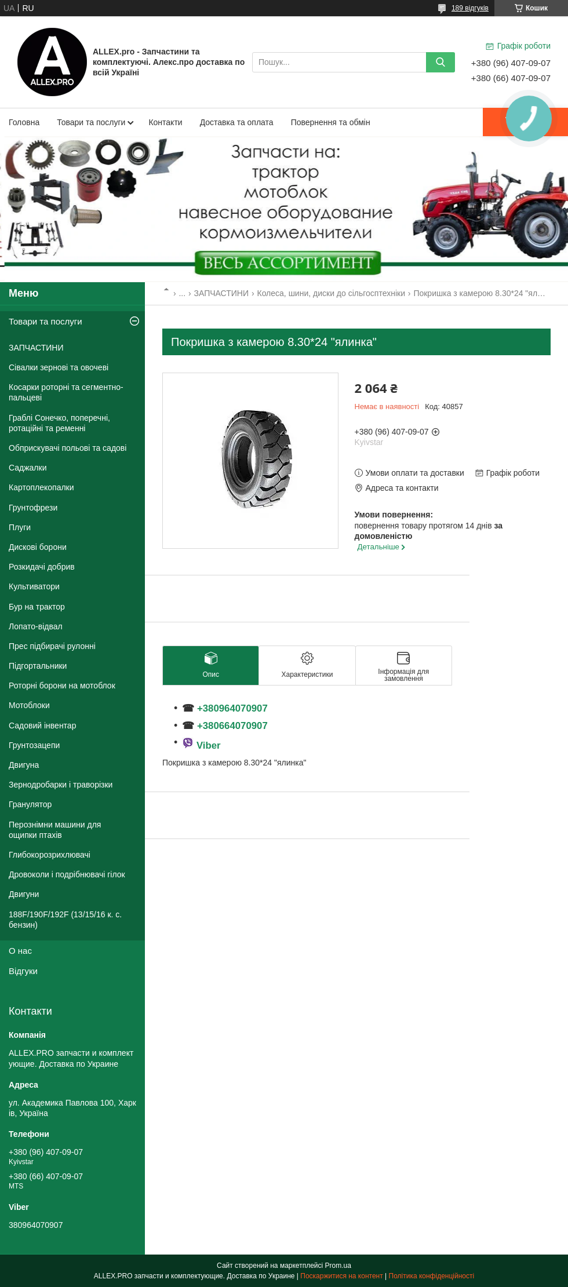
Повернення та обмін (330, 122)
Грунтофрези (33, 507)
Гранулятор (30, 804)
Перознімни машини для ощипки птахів (55, 830)
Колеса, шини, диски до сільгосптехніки (331, 293)
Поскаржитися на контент (341, 1276)
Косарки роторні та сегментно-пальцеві (66, 392)
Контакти (165, 122)
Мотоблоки (29, 705)
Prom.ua (338, 1266)
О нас (20, 951)
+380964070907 (230, 708)
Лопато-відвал (36, 626)
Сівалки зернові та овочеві (58, 367)
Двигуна (24, 765)
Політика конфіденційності (432, 1276)
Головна (24, 122)
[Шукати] (440, 62)
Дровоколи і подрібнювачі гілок (67, 874)
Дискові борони (38, 547)
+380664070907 (232, 725)
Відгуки (23, 971)
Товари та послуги (91, 122)
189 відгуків (470, 8)
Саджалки (28, 467)
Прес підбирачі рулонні (52, 646)
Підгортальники (38, 665)
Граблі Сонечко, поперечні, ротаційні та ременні (59, 423)
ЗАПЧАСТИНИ (221, 293)
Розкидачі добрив (42, 566)
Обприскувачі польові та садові (67, 448)
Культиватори (34, 586)
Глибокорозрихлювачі (49, 854)
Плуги (20, 527)
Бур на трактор (37, 606)
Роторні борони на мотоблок (62, 685)
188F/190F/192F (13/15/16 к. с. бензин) (65, 919)
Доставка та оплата (237, 122)
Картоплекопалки (41, 487)
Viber (208, 745)
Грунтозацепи (34, 745)
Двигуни (24, 894)
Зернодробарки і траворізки (60, 784)
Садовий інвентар (42, 725)
